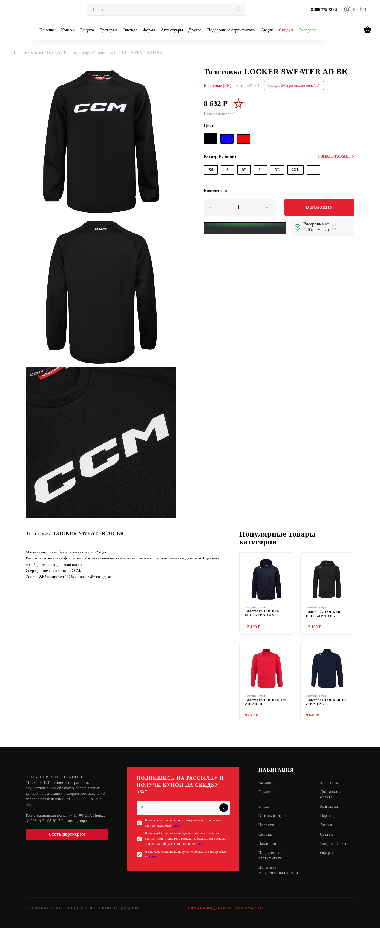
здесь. (176, 825)
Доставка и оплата (330, 794)
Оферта (327, 853)
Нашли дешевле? (219, 114)
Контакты (329, 807)
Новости (266, 825)
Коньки (68, 30)
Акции (267, 30)
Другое (194, 30)
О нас (263, 807)
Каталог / (38, 53)
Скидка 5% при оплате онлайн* (294, 85)
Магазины (329, 783)
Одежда (130, 30)
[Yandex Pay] (245, 228)
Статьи (326, 835)
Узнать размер (336, 156)
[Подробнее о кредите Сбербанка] (334, 227)
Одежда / (55, 53)
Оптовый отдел (272, 816)
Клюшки (47, 30)
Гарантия (267, 792)
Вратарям (108, 30)
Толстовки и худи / (79, 53)
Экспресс (307, 30)
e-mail (153, 857)
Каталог (265, 783)
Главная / (22, 53)
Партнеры (329, 816)
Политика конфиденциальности (278, 870)
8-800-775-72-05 (324, 10)
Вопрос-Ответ (333, 844)
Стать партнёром (67, 834)
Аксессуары (172, 30)
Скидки (286, 30)
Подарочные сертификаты (231, 30)
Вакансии (267, 844)
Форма (149, 30)
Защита (87, 30)
